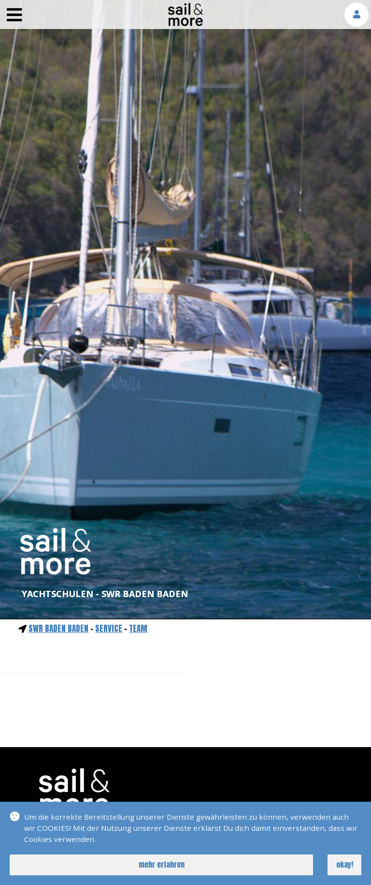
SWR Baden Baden (58, 628)
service (108, 628)
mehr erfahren (162, 864)
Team (138, 628)
